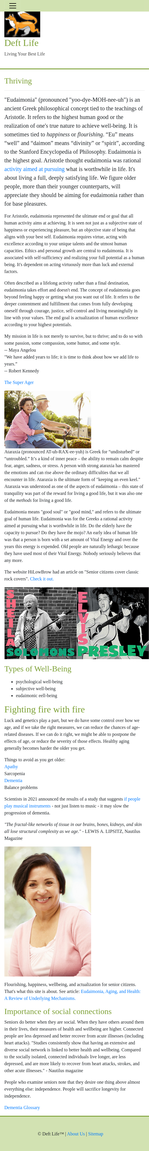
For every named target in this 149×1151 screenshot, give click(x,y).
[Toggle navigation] (13, 6)
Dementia (13, 780)
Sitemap (95, 1133)
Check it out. (42, 578)
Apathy (11, 766)
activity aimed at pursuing (34, 169)
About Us (76, 1133)
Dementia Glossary (22, 1107)
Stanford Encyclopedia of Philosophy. (62, 151)
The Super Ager (19, 382)
